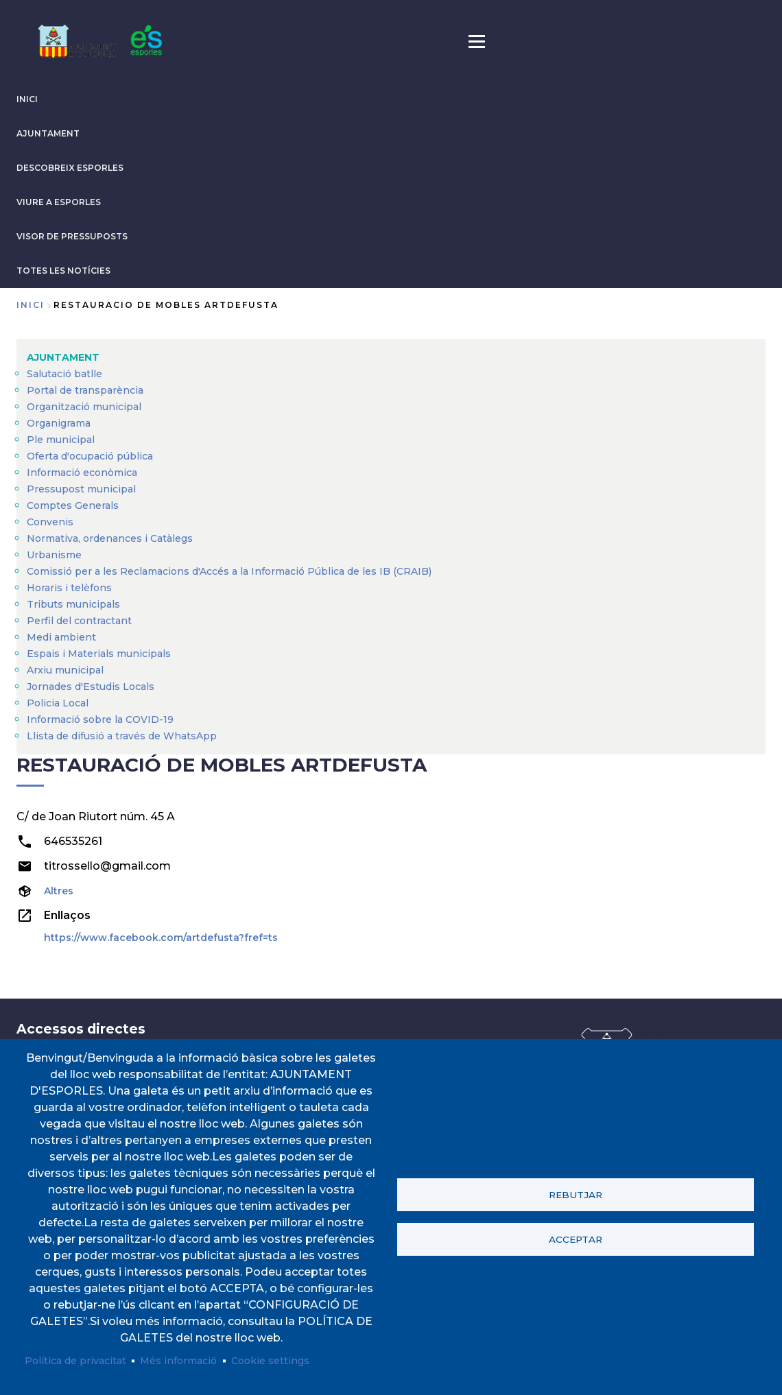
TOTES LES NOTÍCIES (63, 270)
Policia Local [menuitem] (57, 703)
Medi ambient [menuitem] (61, 637)
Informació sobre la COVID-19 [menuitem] (100, 719)
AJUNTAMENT (48, 133)
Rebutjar (575, 1194)
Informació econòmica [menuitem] (82, 472)
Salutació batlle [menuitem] (64, 374)
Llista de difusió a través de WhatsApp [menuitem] (122, 736)
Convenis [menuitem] (50, 522)
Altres (58, 891)
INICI (27, 99)
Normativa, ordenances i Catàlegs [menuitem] (110, 538)
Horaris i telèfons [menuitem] (69, 588)
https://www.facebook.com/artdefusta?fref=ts (161, 937)
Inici (30, 305)
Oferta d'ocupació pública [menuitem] (90, 456)
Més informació (178, 1361)
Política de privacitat (75, 1361)
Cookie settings (270, 1361)
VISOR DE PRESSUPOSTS (72, 236)
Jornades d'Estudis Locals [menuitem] (90, 686)
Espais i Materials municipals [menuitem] (99, 653)
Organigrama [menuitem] (59, 423)
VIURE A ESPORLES (58, 202)
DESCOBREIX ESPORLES (69, 168)
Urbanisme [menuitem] (54, 555)
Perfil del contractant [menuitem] (79, 621)
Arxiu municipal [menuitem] (65, 670)
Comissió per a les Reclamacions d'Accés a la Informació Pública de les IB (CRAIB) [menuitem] (229, 571)
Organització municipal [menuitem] (84, 407)
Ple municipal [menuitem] (61, 439)
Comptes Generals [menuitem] (73, 505)
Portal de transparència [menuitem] (85, 390)
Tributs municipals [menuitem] (73, 604)
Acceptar (575, 1239)
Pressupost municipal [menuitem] (81, 489)
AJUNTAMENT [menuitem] (63, 357)
